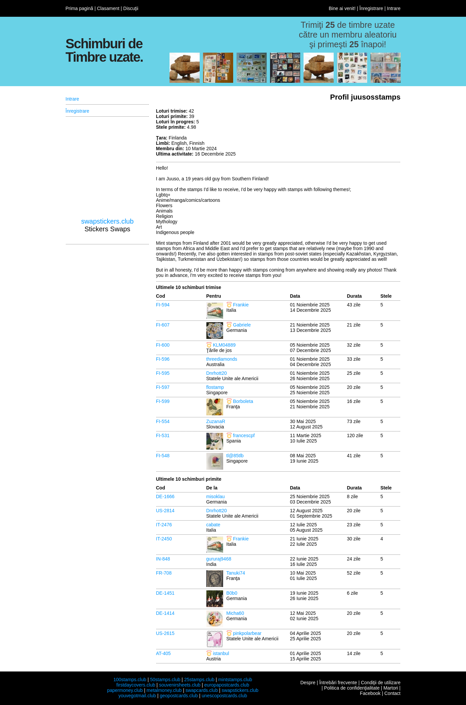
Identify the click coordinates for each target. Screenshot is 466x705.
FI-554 (163, 421)
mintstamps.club (235, 679)
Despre (307, 682)
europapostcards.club (226, 685)
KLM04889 (224, 345)
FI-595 (163, 373)
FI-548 (163, 455)
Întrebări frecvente (338, 682)
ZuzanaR (215, 421)
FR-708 (164, 573)
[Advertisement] (350, 133)
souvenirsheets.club (180, 685)
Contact (392, 693)
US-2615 (165, 633)
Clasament (108, 8)
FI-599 (163, 401)
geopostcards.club (179, 695)
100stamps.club (129, 679)
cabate (213, 524)
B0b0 (232, 593)
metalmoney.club (164, 690)
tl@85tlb (235, 455)
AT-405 (163, 653)
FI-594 (163, 304)
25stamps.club (199, 679)
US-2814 (165, 510)
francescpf (244, 435)
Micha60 (235, 613)
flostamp (215, 387)
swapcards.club (202, 690)
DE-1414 (165, 613)
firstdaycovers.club (135, 685)
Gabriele (242, 325)
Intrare (393, 8)
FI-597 (163, 387)
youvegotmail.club (137, 695)
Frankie (241, 304)
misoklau (215, 496)
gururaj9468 (218, 559)
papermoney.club (125, 690)
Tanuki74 (235, 573)
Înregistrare (371, 8)
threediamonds (222, 359)
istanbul (221, 653)
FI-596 (163, 359)
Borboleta (243, 401)
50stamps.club (165, 679)
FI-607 (163, 325)
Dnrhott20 (216, 373)
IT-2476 (164, 524)
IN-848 (163, 559)
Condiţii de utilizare (380, 682)
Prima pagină (79, 8)
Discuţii (130, 8)
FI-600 (163, 345)
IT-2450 (164, 538)
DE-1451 (165, 593)
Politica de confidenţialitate (352, 688)
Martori (390, 688)
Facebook (370, 693)
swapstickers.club (107, 221)
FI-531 (163, 435)
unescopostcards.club (224, 695)
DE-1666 (165, 496)
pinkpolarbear (247, 633)
